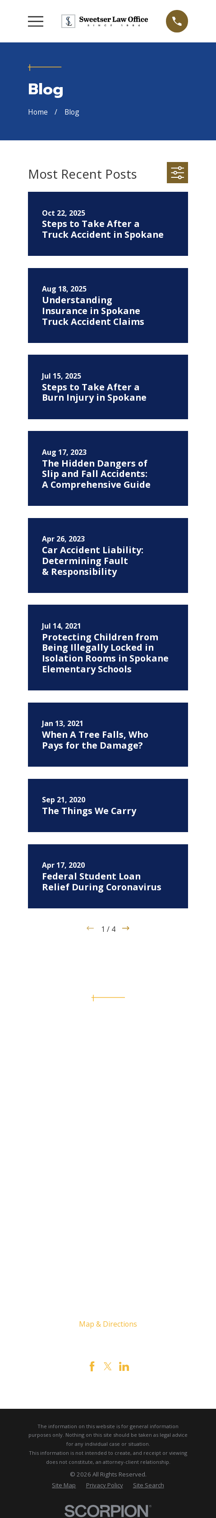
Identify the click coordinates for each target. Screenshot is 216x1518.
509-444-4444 (108, 1061)
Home (108, 1151)
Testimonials (108, 1215)
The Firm (108, 1164)
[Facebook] (92, 1366)
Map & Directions (108, 1324)
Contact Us (108, 1202)
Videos (108, 1228)
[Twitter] (108, 1366)
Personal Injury (108, 1176)
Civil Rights (108, 1189)
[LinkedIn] (124, 1366)
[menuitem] (64, 1485)
